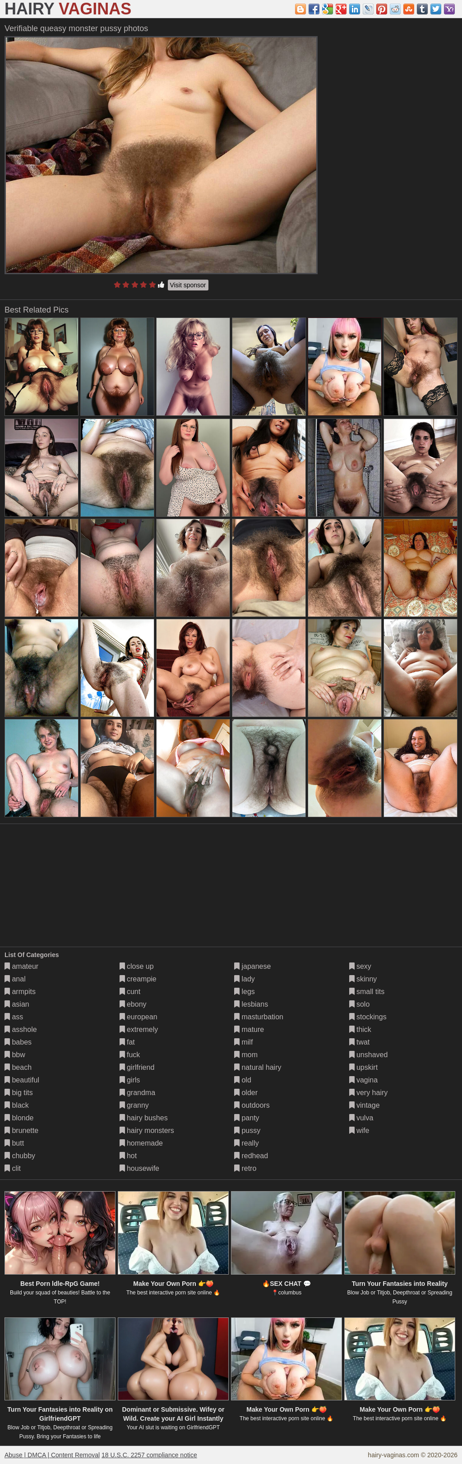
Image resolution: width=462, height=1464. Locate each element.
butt (14, 1143)
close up (137, 966)
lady (244, 979)
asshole (21, 1029)
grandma (138, 1092)
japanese (252, 966)
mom (246, 1055)
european (138, 1017)
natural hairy (258, 1067)
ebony (133, 1004)
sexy (360, 966)
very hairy (368, 1092)
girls (130, 1080)
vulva (361, 1118)
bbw (15, 1055)
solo (359, 1004)
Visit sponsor (188, 285)
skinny (363, 979)
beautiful (22, 1080)
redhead (251, 1156)
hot (128, 1156)
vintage (364, 1105)
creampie (138, 979)
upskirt (363, 1067)
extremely (139, 1029)
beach (18, 1067)
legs (244, 991)
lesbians (251, 1004)
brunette (21, 1130)
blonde (19, 1118)
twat (359, 1042)
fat (127, 1042)
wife (359, 1130)
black (17, 1105)
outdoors (252, 1105)
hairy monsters (147, 1130)
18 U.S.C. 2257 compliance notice (149, 1455)
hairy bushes (144, 1118)
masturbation (258, 1017)
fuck (130, 1055)
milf (243, 1042)
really (246, 1143)
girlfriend (137, 1067)
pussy (247, 1130)
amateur (21, 966)
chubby (20, 1156)
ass (14, 1017)
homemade (141, 1143)
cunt (130, 991)
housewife (140, 1168)
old (242, 1080)
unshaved (368, 1055)
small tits (367, 991)
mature (249, 1029)
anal (15, 979)
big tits (19, 1092)
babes (18, 1042)
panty (246, 1118)
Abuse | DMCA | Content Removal (52, 1455)
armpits (20, 991)
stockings (368, 1017)
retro (245, 1168)
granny (134, 1105)
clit (13, 1168)
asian (17, 1004)
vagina (363, 1080)
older (246, 1092)
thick (360, 1029)
